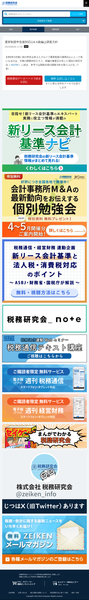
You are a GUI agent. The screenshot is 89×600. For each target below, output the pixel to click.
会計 (78, 29)
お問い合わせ (22, 592)
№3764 (14, 65)
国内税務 (33, 29)
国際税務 (55, 29)
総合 (11, 29)
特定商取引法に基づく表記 (59, 592)
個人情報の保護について (38, 592)
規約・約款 (75, 592)
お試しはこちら (63, 78)
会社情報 (12, 592)
